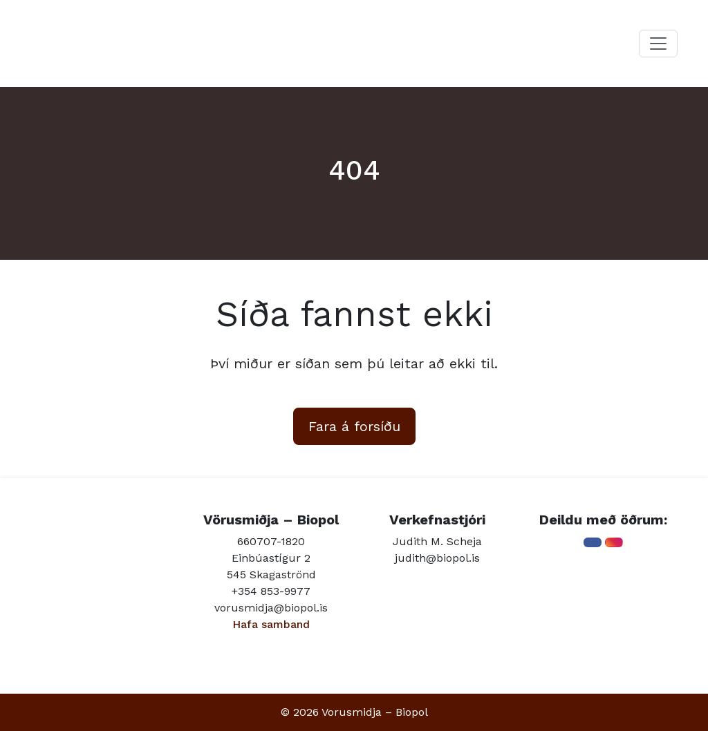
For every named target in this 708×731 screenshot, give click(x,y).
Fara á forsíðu (354, 426)
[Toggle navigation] (658, 43)
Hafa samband (271, 624)
